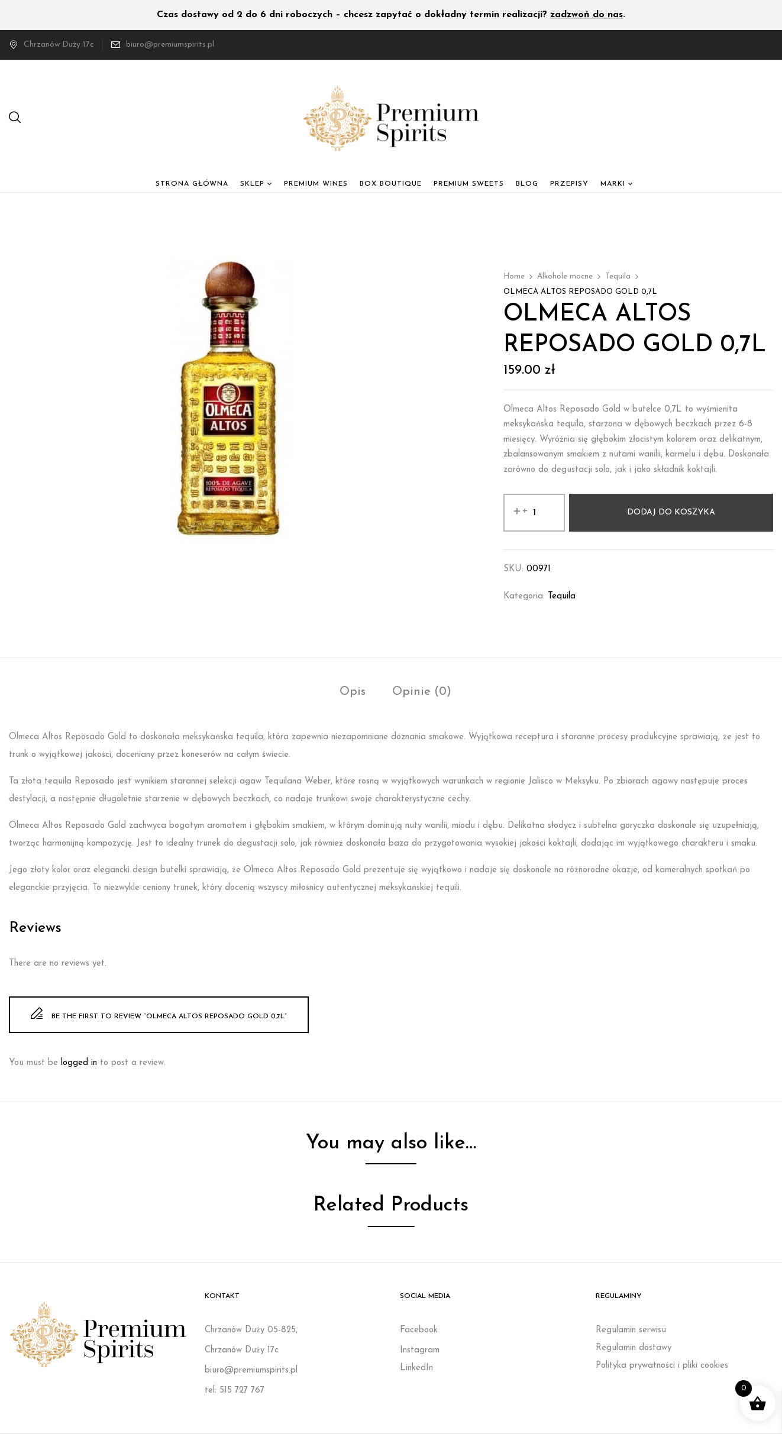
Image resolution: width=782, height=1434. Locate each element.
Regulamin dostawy (633, 1348)
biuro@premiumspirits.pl (170, 44)
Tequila (618, 276)
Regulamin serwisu (631, 1330)
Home (514, 276)
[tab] (353, 693)
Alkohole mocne (565, 276)
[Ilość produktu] (534, 512)
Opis (353, 692)
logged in (79, 1062)
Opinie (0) (421, 692)
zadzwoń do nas (586, 15)
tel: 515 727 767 (234, 1390)
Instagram (420, 1350)
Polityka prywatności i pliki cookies (662, 1365)
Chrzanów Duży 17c (51, 44)
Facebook (419, 1330)
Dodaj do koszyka (671, 512)
